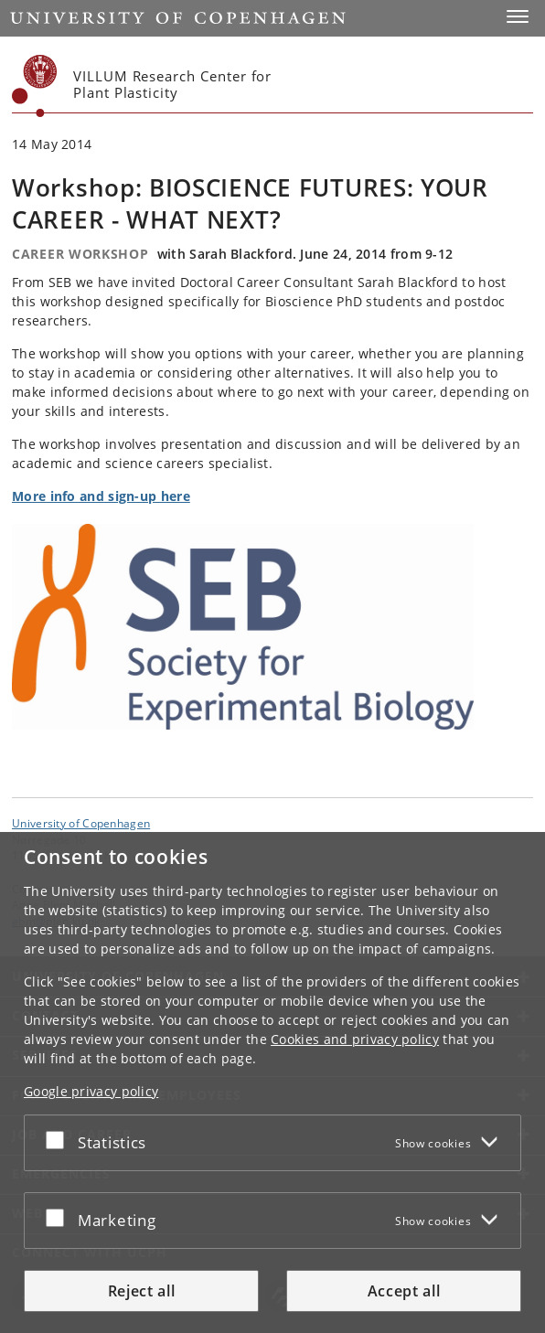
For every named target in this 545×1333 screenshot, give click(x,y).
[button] (517, 16)
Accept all (404, 1291)
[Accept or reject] (59, 1139)
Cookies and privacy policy (355, 1039)
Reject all (142, 1291)
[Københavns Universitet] (35, 86)
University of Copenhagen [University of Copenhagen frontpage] (81, 823)
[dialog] (272, 1082)
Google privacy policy (91, 1091)
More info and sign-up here (101, 496)
